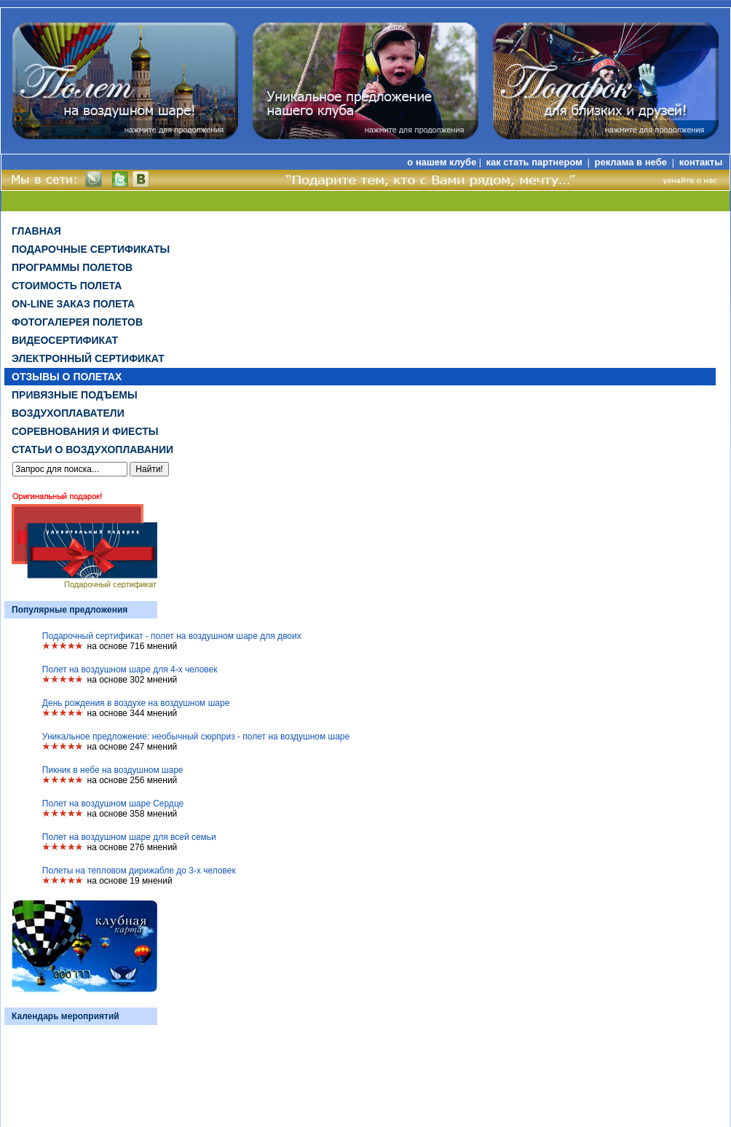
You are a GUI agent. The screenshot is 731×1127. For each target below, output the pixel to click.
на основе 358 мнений (132, 814)
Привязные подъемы (75, 395)
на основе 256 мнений (132, 780)
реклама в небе (632, 162)
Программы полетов (72, 267)
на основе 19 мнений (130, 881)
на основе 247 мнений (132, 747)
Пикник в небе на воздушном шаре (112, 770)
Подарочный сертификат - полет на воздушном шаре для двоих (171, 636)
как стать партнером (535, 162)
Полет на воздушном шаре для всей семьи (129, 837)
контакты (701, 162)
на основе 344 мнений (132, 713)
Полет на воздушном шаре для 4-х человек (130, 669)
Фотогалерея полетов (77, 322)
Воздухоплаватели (68, 413)
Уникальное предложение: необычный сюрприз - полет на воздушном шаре (195, 736)
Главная (36, 231)
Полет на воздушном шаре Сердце (112, 803)
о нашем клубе (441, 162)
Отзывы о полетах (67, 376)
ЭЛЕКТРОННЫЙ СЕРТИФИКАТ (88, 358)
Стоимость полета (67, 285)
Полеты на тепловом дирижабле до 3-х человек (139, 870)
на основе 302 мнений (132, 680)
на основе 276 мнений (132, 847)
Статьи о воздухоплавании (92, 449)
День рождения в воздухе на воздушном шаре (136, 703)
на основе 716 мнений (132, 646)
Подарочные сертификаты (91, 249)
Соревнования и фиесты (85, 431)
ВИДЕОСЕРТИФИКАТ (65, 340)
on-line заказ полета (73, 304)
